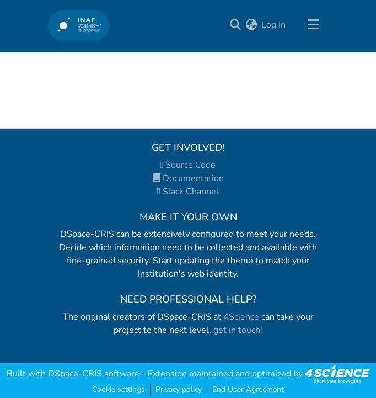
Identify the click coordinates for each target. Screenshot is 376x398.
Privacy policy (178, 389)
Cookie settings (118, 389)
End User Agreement (248, 389)
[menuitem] (251, 24)
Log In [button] (274, 25)
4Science (241, 317)
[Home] (78, 25)
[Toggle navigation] (313, 24)
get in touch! (237, 330)
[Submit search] (235, 24)
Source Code (188, 165)
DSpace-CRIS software (93, 374)
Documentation (188, 178)
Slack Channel (188, 191)
